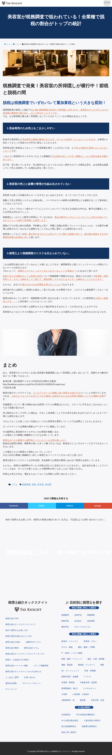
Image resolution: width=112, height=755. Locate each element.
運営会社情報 (11, 683)
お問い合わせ (29, 677)
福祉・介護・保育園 (95, 659)
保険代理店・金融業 (69, 676)
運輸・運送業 (67, 665)
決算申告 (78, 615)
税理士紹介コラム (31, 648)
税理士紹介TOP (12, 618)
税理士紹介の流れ (12, 642)
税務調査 (26, 484)
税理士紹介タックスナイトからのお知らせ (23, 671)
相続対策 (65, 621)
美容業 (48, 484)
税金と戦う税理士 (68, 732)
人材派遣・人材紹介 (80, 694)
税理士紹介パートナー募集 (16, 666)
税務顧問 (65, 615)
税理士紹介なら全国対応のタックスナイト (55, 751)
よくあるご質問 (12, 677)
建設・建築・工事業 (86, 647)
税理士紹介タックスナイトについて (20, 624)
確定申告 (65, 627)
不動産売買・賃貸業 (88, 682)
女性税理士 (66, 715)
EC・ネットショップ (70, 671)
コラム (14, 484)
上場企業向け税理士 (92, 720)
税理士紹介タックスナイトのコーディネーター (25, 654)
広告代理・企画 (97, 700)
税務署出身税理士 (89, 726)
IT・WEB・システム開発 (71, 653)
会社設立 (78, 621)
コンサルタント (89, 688)
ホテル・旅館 (67, 647)
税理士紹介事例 (12, 648)
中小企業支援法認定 (69, 720)
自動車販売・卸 (68, 700)
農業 (102, 665)
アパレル (87, 676)
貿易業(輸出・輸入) (69, 688)
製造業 (83, 700)
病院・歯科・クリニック (71, 659)
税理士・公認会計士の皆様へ (17, 660)
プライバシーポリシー (31, 683)
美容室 (40, 484)
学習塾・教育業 (68, 682)
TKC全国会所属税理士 (85, 715)
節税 (34, 484)
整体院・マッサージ (86, 665)
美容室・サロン (90, 641)
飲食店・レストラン (69, 641)
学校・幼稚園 (90, 671)
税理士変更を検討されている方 (18, 636)
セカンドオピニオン (82, 627)
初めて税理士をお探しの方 (16, 630)
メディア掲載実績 (40, 666)
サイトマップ (11, 689)
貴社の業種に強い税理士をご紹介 (84, 554)
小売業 (64, 694)
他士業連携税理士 (68, 726)
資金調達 (91, 621)
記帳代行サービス (33, 642)
